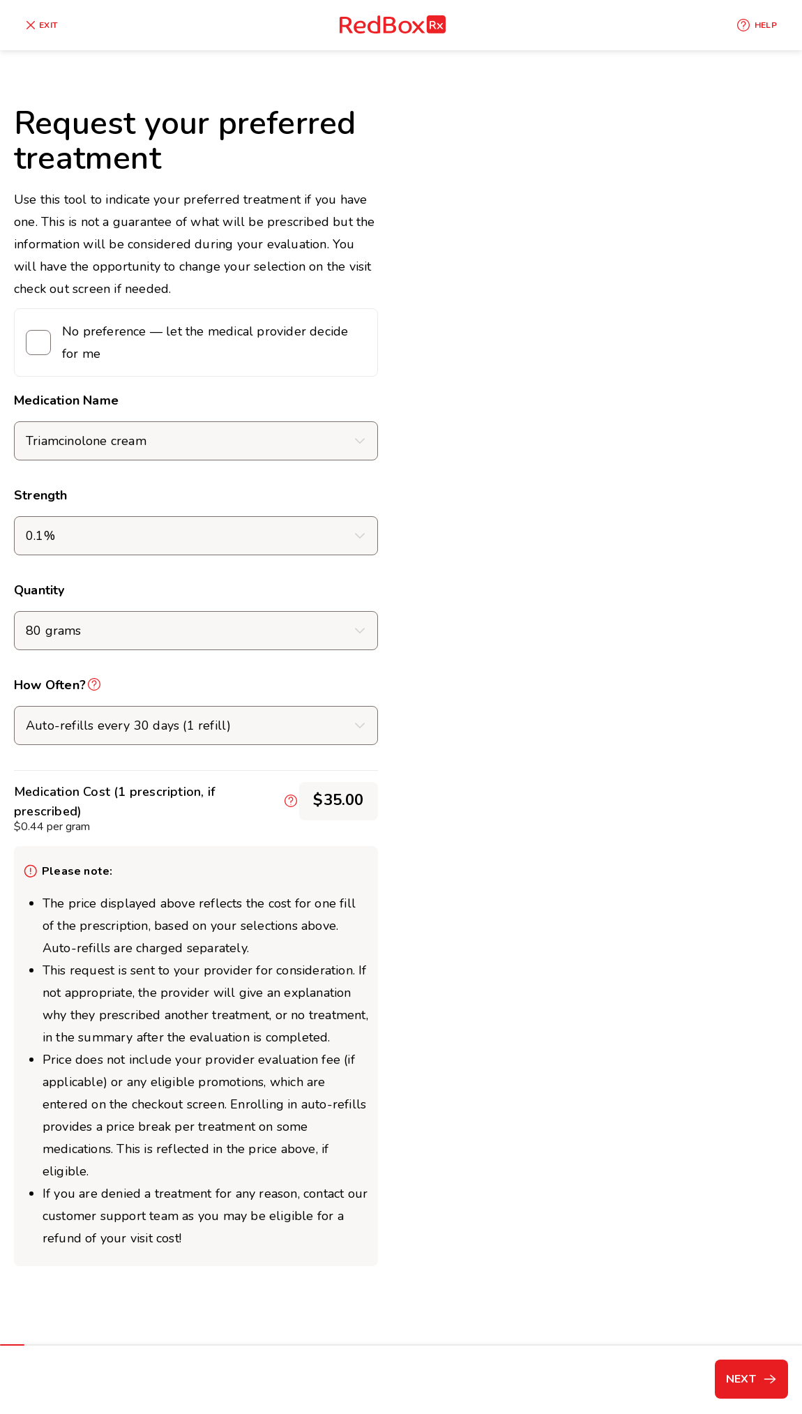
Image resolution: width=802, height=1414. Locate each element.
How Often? (50, 685)
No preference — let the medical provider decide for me (205, 342)
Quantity (39, 590)
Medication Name (66, 400)
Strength (41, 495)
